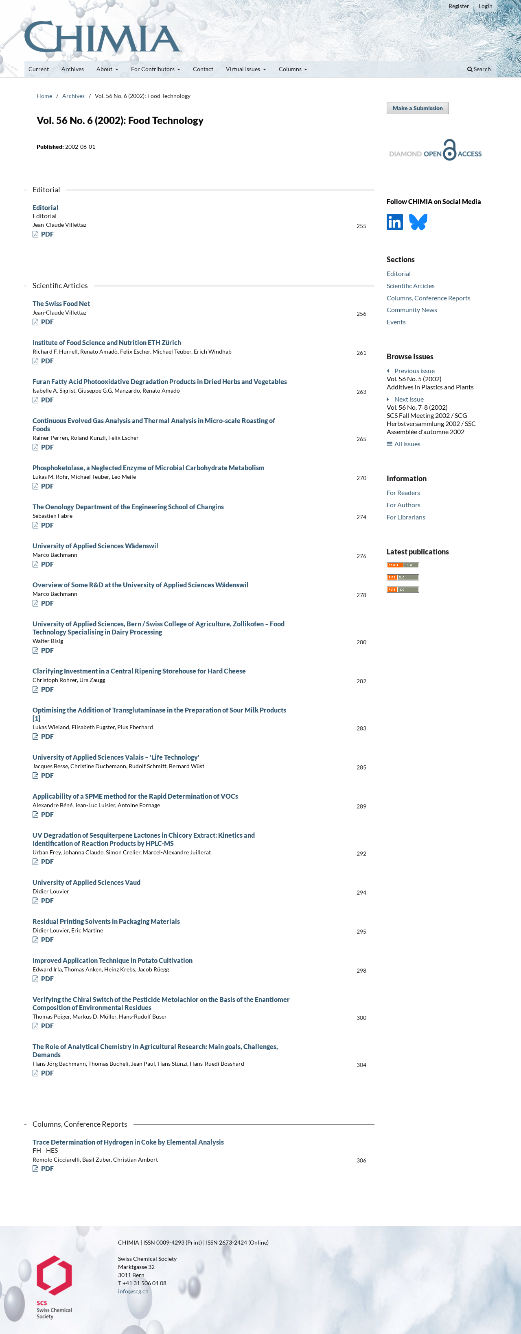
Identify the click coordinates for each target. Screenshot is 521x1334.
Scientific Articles (411, 285)
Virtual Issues (243, 68)
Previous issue (414, 370)
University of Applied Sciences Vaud (86, 882)
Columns (291, 68)
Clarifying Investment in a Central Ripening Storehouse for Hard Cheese (139, 671)
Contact (203, 68)
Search (479, 68)
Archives (72, 68)
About (105, 68)
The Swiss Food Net (61, 303)
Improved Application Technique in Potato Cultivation (113, 960)
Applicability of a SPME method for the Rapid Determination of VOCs (135, 796)
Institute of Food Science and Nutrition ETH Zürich (107, 342)
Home (44, 95)
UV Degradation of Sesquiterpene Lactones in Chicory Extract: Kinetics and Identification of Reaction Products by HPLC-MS (144, 839)
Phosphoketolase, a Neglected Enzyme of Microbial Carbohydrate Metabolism (149, 467)
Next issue (409, 399)
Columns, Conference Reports (429, 298)
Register (459, 5)
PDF (47, 234)
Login (486, 5)
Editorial (163, 212)
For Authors (403, 504)
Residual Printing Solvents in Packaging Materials (106, 921)
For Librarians (406, 517)
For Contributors (153, 68)
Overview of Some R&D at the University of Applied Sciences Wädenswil (141, 585)
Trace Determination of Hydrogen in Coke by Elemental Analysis (163, 1146)
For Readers (403, 492)
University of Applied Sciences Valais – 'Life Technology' (116, 757)
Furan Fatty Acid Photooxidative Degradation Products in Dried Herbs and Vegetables (160, 381)
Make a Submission (418, 107)
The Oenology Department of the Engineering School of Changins (128, 507)
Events (396, 322)
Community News (412, 309)
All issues (407, 444)
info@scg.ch (133, 1291)
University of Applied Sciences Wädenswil (95, 546)
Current (38, 68)
